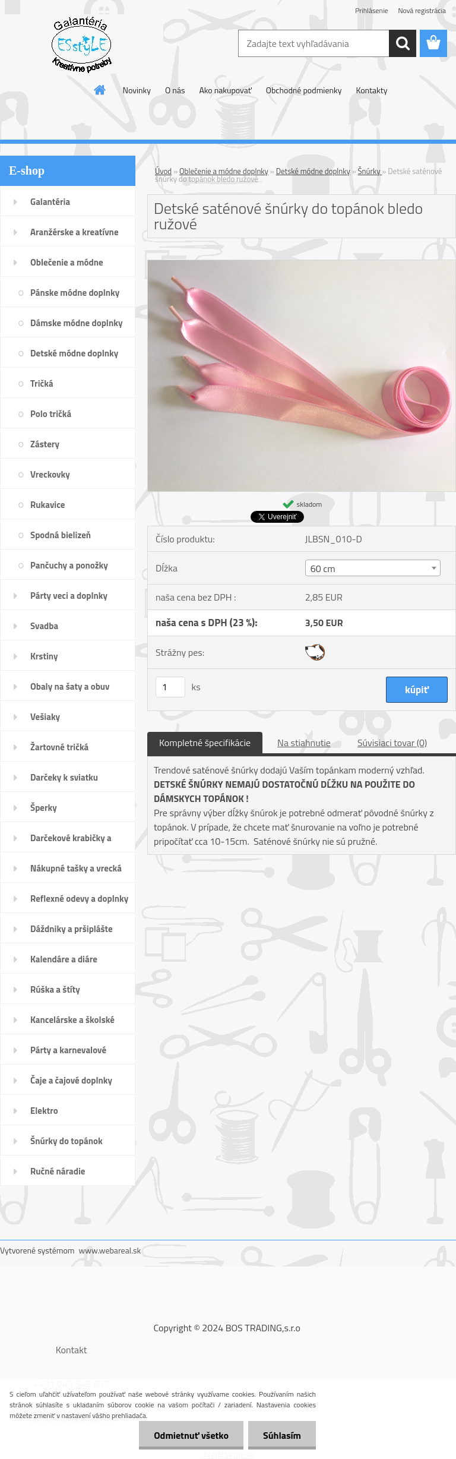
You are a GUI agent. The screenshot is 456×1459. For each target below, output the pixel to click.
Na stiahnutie (304, 742)
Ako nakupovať (225, 90)
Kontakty (371, 90)
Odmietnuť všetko (191, 1435)
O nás (175, 90)
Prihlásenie (371, 10)
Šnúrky (370, 171)
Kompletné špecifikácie (205, 742)
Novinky (137, 90)
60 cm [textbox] (323, 568)
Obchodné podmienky (304, 90)
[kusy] (170, 687)
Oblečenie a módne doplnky (223, 171)
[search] (402, 43)
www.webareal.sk (110, 1250)
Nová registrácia (422, 10)
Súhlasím (282, 1435)
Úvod (163, 171)
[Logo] (81, 44)
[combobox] (373, 568)
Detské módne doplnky (313, 171)
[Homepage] (100, 89)
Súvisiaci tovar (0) (392, 742)
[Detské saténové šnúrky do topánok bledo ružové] (301, 265)
